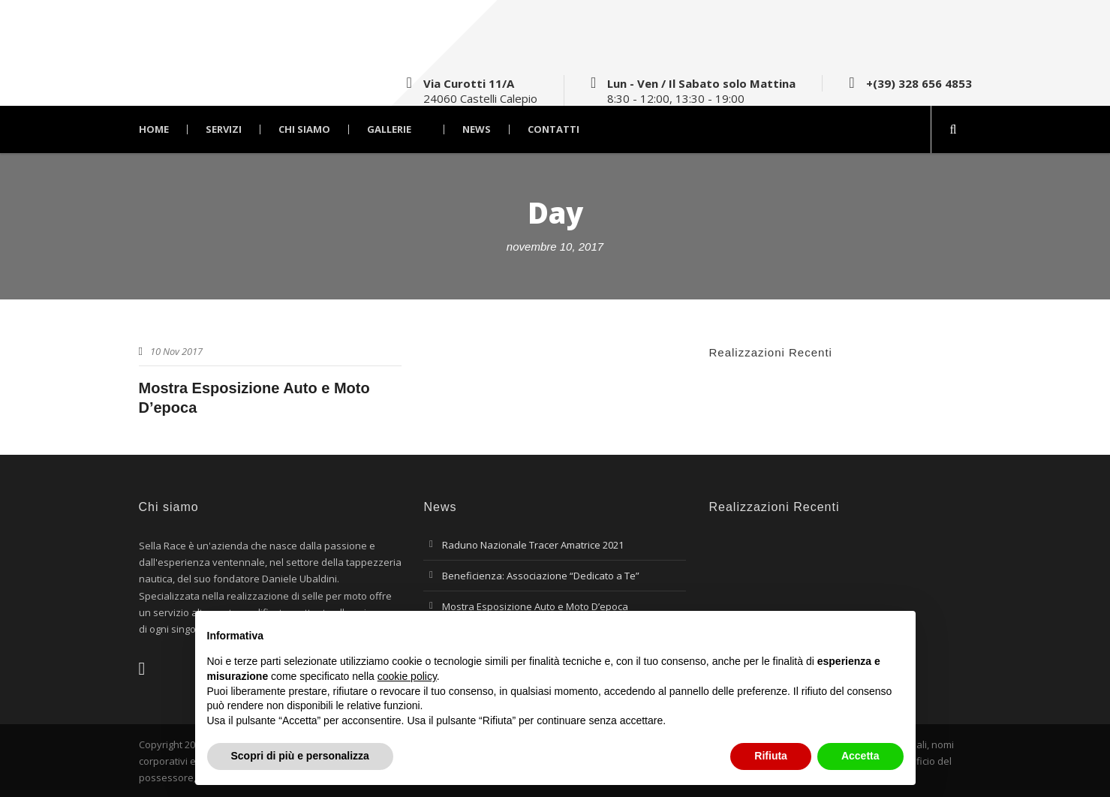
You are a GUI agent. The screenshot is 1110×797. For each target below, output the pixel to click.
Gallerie (389, 129)
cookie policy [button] (407, 676)
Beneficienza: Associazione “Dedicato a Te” (540, 575)
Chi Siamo (304, 129)
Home (154, 129)
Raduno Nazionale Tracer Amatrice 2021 (533, 545)
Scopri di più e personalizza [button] (300, 756)
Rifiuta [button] (770, 756)
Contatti (553, 129)
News (476, 129)
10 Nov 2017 (176, 351)
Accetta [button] (860, 756)
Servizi (224, 129)
